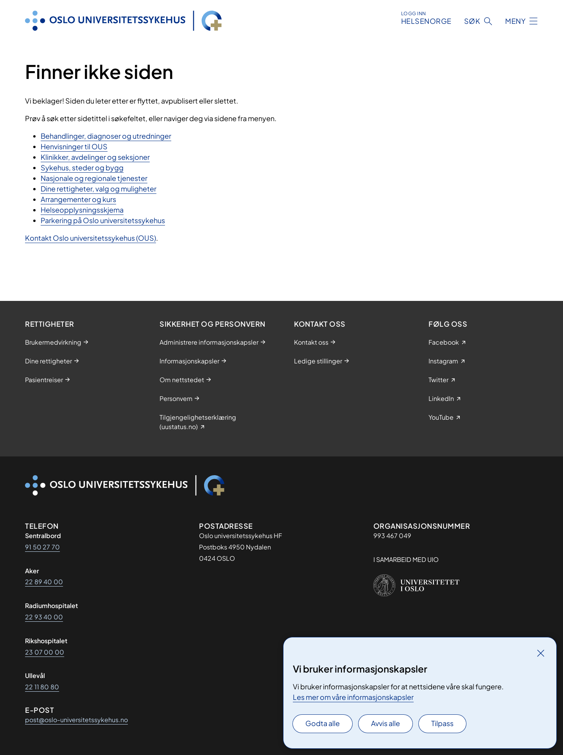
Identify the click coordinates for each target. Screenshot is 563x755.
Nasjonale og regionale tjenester (94, 178)
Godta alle (322, 723)
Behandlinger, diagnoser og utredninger (106, 135)
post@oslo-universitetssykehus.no (76, 720)
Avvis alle (385, 723)
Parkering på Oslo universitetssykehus (103, 220)
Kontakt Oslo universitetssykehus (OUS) (90, 237)
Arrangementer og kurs (78, 199)
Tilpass (442, 723)
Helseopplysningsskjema (82, 209)
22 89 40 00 (44, 582)
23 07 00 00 (44, 652)
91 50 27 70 (42, 547)
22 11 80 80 (42, 687)
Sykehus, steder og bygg (82, 167)
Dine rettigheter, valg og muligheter (98, 188)
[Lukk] (540, 653)
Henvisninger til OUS (74, 146)
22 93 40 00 (44, 617)
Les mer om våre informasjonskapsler (353, 696)
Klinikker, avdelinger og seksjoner (95, 156)
